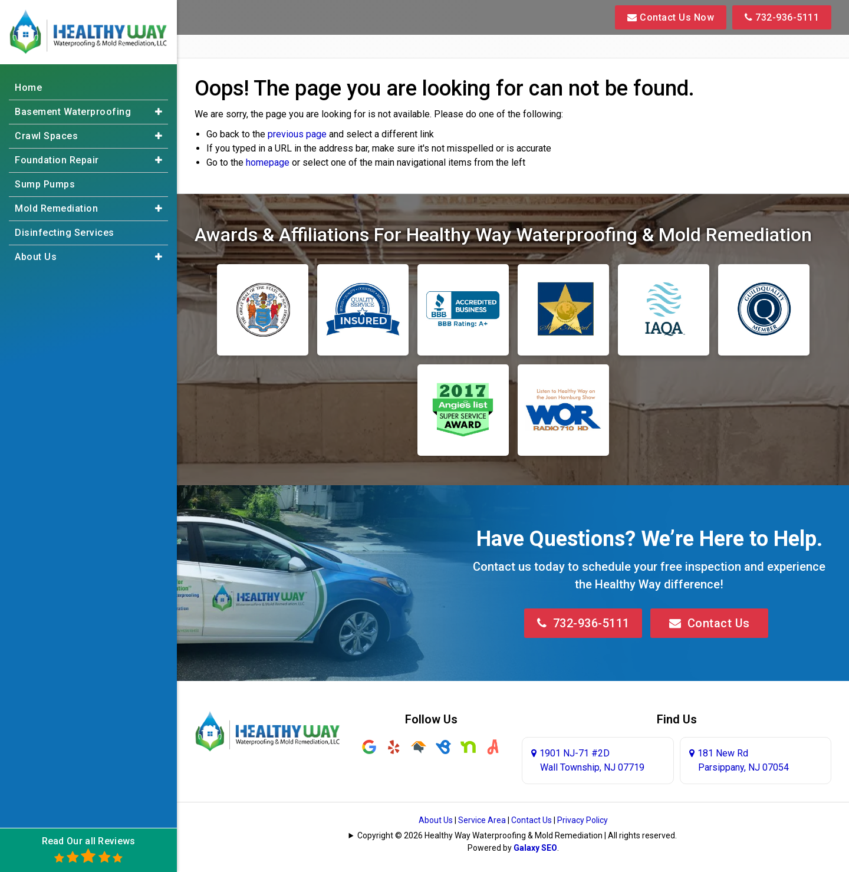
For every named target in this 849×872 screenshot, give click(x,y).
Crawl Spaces (46, 136)
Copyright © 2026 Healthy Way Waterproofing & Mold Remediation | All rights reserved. (517, 835)
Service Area (482, 820)
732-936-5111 (782, 17)
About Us (436, 820)
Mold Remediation (56, 208)
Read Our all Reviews (89, 849)
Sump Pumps (45, 184)
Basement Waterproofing (73, 111)
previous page (297, 134)
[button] (158, 111)
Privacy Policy (582, 820)
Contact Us (709, 623)
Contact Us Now (670, 17)
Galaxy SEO (535, 848)
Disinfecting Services (64, 232)
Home (28, 87)
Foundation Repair (57, 160)
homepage (267, 162)
